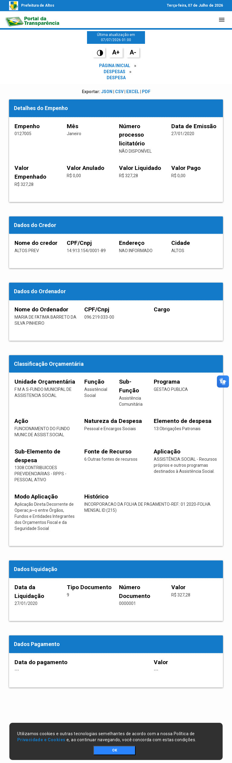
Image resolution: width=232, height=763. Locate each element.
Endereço (131, 242)
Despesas (114, 71)
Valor (178, 587)
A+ (116, 52)
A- (133, 52)
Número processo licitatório (132, 135)
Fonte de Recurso (107, 451)
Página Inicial (114, 65)
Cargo (162, 309)
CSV (119, 91)
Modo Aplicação (36, 496)
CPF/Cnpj (79, 242)
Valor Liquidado (140, 167)
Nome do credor (35, 242)
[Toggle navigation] (221, 19)
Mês (72, 126)
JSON (106, 91)
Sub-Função (129, 386)
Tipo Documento (89, 587)
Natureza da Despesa (113, 420)
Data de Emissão (193, 126)
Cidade (180, 242)
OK (114, 750)
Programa (167, 381)
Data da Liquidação (29, 591)
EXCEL (132, 91)
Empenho (27, 126)
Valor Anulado (85, 167)
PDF (146, 91)
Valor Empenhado (30, 172)
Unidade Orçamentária (44, 381)
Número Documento (134, 591)
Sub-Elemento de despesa (37, 456)
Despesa (116, 77)
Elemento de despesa (182, 420)
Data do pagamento (40, 662)
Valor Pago (186, 167)
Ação (21, 420)
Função (94, 381)
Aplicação (167, 451)
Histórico (96, 496)
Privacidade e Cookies (41, 739)
